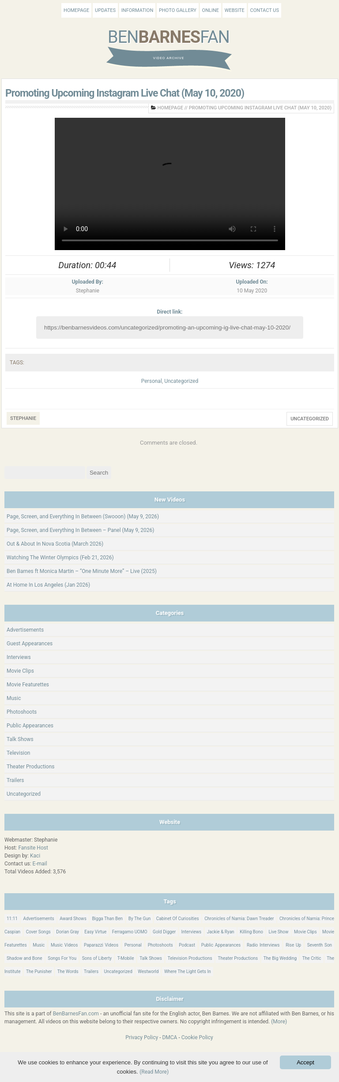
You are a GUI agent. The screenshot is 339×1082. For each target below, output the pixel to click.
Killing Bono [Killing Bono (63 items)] (251, 931)
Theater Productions (31, 767)
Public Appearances (30, 726)
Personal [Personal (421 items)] (133, 945)
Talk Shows (20, 739)
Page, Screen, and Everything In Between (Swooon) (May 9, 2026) (83, 516)
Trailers (15, 780)
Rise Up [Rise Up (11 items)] (293, 945)
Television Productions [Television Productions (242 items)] (190, 958)
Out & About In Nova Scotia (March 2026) (55, 544)
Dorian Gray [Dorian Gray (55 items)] (67, 931)
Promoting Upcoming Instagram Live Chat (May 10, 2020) (124, 93)
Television (18, 753)
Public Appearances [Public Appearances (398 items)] (221, 945)
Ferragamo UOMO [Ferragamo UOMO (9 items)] (129, 931)
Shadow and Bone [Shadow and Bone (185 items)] (24, 958)
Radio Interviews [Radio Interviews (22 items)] (263, 945)
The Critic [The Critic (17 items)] (311, 958)
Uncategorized (181, 381)
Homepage (76, 10)
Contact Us (264, 10)
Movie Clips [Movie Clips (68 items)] (305, 931)
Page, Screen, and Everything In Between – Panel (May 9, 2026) (80, 530)
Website (235, 10)
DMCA (169, 1037)
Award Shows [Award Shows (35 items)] (73, 918)
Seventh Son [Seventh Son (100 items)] (319, 945)
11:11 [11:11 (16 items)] (12, 918)
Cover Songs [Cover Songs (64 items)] (38, 931)
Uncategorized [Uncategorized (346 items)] (118, 971)
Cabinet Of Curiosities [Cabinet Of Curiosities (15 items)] (177, 918)
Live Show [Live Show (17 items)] (278, 931)
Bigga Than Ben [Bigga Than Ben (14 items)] (107, 918)
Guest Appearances (30, 643)
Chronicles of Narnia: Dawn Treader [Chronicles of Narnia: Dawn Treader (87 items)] (239, 918)
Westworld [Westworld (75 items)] (148, 971)
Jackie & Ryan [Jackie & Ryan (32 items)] (220, 931)
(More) (279, 1021)
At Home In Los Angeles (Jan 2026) (48, 585)
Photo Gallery (177, 10)
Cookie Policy (197, 1037)
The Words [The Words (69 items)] (68, 971)
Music (14, 698)
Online (210, 10)
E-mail (40, 864)
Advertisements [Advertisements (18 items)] (38, 918)
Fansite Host (33, 848)
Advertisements (25, 630)
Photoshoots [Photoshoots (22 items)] (160, 945)
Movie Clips (20, 671)
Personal (151, 381)
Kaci (35, 856)
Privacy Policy (141, 1037)
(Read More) (154, 1072)
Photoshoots (22, 712)
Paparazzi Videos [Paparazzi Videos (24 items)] (101, 945)
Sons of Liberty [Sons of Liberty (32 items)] (97, 958)
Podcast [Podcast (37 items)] (187, 945)
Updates (105, 10)
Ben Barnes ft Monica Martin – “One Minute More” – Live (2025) (82, 571)
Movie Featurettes (28, 684)
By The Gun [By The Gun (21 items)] (139, 918)
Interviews (19, 657)
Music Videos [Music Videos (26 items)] (64, 945)
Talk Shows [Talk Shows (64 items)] (150, 958)
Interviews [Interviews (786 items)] (191, 931)
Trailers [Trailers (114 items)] (91, 971)
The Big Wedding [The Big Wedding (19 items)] (280, 958)
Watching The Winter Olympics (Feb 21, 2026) (60, 557)
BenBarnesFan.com (76, 1014)
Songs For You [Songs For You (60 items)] (62, 958)
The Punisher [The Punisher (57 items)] (39, 971)
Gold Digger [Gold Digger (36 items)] (164, 931)
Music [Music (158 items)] (39, 945)
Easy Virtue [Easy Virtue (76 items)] (95, 931)
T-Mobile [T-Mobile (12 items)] (125, 958)
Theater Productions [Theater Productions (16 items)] (238, 958)
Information (137, 10)
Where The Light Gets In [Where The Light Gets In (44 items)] (187, 971)
